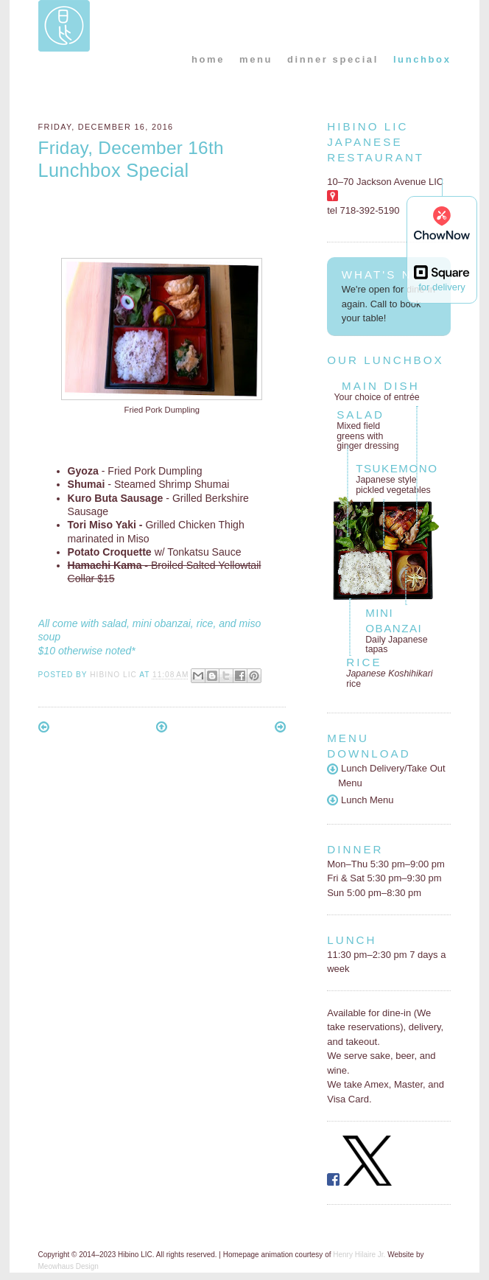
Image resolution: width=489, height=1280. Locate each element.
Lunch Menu (360, 799)
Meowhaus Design (68, 1266)
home (208, 59)
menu (255, 59)
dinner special (333, 59)
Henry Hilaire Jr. (359, 1255)
